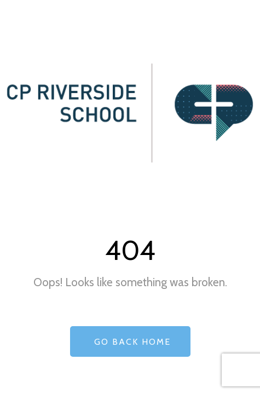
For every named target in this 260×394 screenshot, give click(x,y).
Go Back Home (130, 342)
